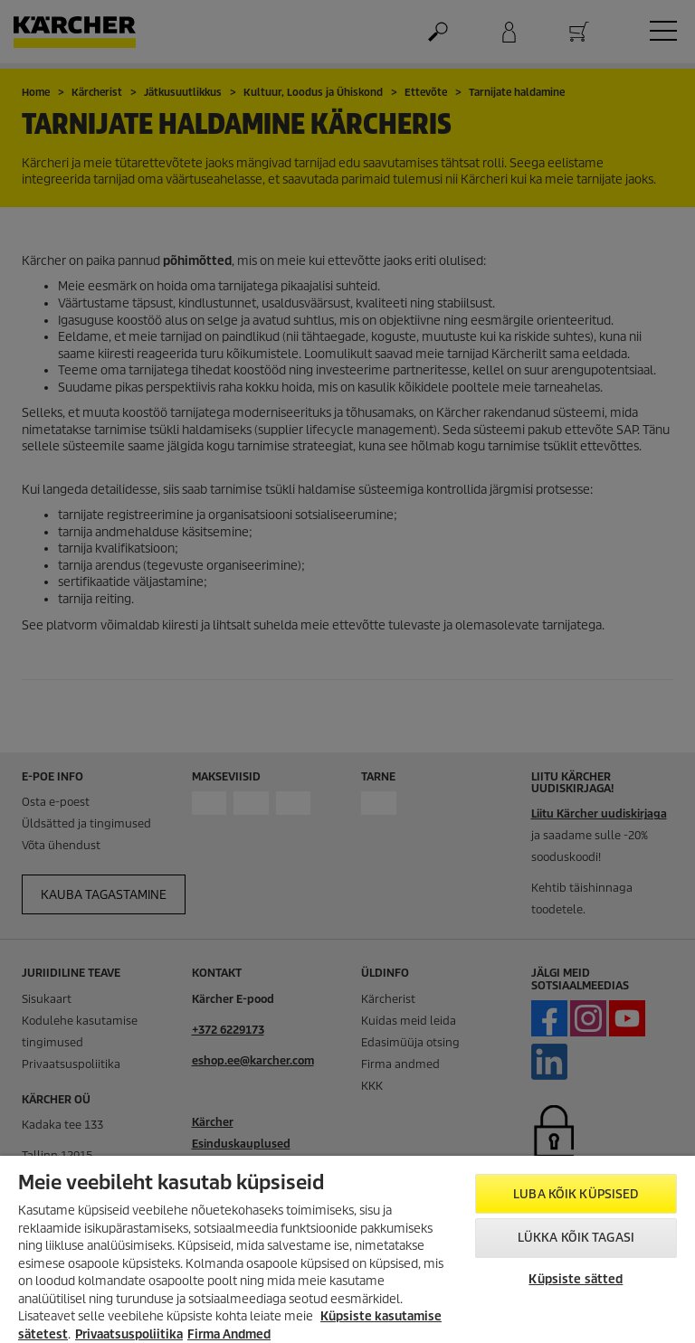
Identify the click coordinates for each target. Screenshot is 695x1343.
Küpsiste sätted (575, 1279)
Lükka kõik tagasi (576, 1237)
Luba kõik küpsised (575, 1194)
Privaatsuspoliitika (129, 1334)
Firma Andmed (229, 1334)
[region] (347, 1249)
